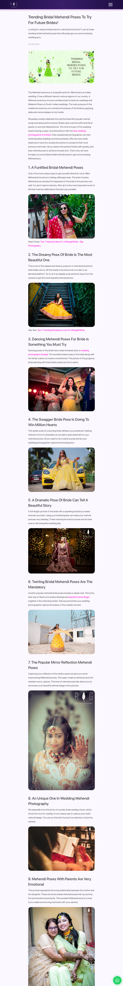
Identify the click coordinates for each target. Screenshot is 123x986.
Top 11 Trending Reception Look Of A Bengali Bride (61, 330)
